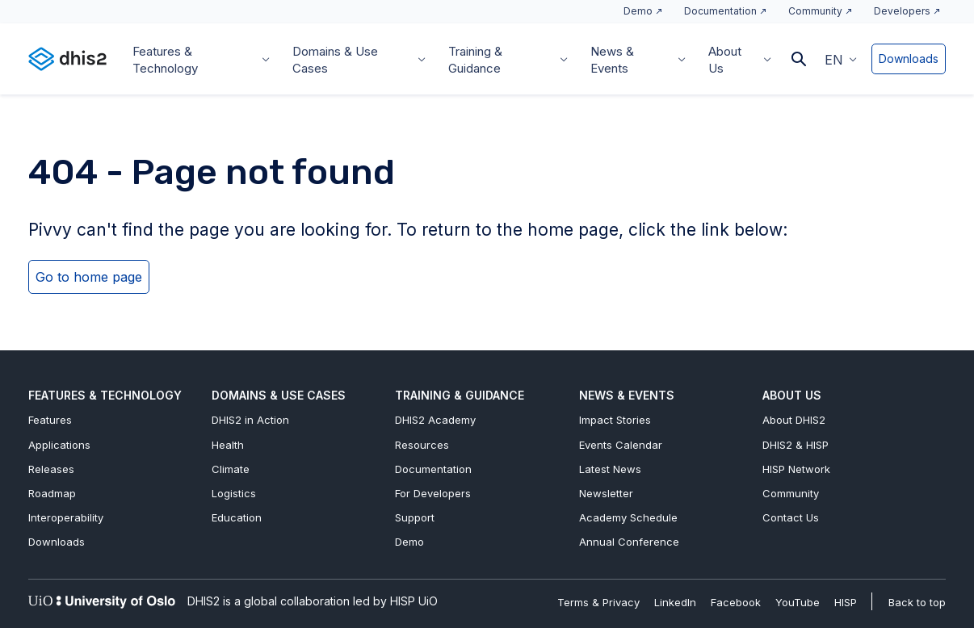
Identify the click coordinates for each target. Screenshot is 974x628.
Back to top (917, 602)
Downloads (908, 58)
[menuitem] (841, 59)
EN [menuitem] (834, 60)
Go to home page (89, 277)
